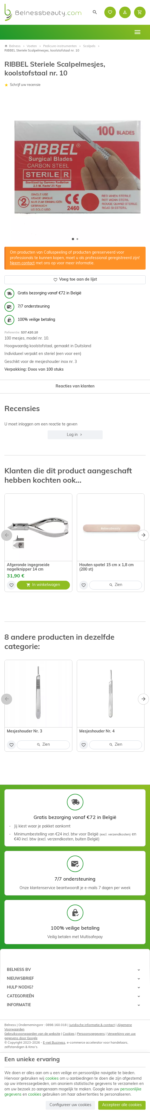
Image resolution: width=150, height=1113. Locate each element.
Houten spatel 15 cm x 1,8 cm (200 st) (106, 567)
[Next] (143, 535)
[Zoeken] (95, 12)
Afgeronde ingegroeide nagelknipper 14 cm (28, 567)
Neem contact (22, 263)
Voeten (32, 46)
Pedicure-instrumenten (60, 46)
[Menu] (138, 32)
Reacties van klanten (75, 386)
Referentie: (12, 332)
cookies (52, 1079)
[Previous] (6, 535)
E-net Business (54, 1042)
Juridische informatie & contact (92, 1025)
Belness (12, 46)
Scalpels (89, 46)
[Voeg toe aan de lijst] (11, 585)
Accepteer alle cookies (122, 1105)
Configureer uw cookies (70, 1105)
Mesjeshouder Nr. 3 (24, 731)
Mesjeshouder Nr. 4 (96, 731)
